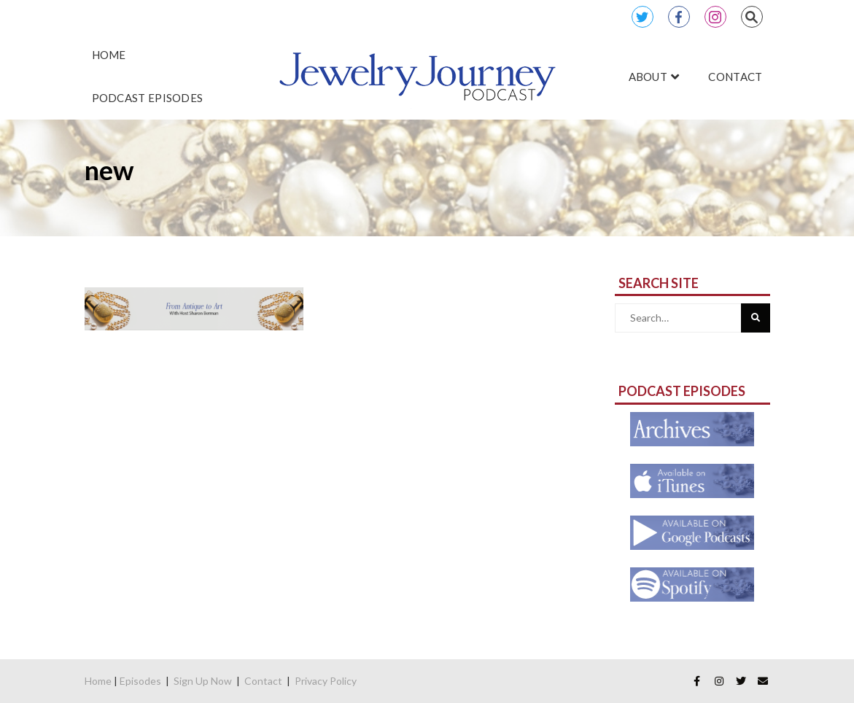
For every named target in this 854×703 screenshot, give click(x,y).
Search (752, 17)
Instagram (715, 17)
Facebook (679, 17)
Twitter (642, 17)
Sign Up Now (203, 681)
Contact (263, 681)
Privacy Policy (326, 681)
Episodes (140, 681)
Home (98, 681)
